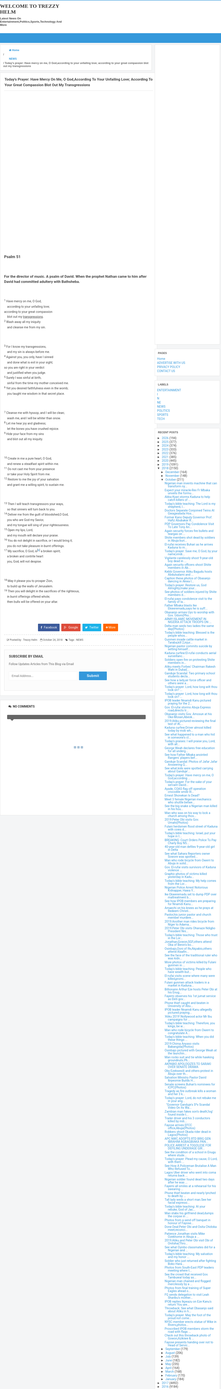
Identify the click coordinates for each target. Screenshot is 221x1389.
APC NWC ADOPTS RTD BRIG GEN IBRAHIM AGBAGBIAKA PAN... (188, 1140)
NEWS (79, 723)
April (168, 1367)
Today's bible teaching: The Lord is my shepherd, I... (190, 505)
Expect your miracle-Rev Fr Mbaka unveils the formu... (187, 491)
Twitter (92, 710)
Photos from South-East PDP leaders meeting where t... (189, 1269)
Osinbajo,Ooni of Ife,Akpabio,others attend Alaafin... (188, 950)
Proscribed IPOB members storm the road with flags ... (189, 1330)
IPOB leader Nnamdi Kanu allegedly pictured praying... (188, 1011)
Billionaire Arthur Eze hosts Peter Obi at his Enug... (191, 990)
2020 (165, 460)
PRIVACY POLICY (168, 367)
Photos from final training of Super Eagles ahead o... (188, 1289)
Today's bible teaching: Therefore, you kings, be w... (190, 1024)
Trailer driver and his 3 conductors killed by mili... (187, 1119)
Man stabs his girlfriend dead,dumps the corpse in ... (189, 1214)
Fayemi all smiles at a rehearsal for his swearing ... (190, 1187)
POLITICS (163, 410)
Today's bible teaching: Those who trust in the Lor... (191, 936)
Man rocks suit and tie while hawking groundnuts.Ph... (189, 1058)
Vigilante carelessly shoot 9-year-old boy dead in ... (189, 559)
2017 (165, 1382)
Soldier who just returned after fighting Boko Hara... (190, 1262)
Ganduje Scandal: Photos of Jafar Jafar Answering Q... (191, 763)
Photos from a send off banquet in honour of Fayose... (187, 1221)
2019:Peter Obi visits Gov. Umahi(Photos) (182, 821)
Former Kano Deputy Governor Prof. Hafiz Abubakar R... (188, 518)
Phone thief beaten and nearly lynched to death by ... (190, 1194)
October (171, 479)
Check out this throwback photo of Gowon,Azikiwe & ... (188, 1337)
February (171, 1375)
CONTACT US (166, 371)
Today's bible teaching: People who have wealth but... (188, 970)
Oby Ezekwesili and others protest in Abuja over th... (189, 1072)
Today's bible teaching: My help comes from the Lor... (190, 882)
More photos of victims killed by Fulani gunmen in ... (190, 963)
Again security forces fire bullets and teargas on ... (189, 532)
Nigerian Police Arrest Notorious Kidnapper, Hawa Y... (186, 889)
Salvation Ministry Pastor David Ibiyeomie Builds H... (185, 1079)
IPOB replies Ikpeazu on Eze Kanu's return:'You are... (188, 1303)
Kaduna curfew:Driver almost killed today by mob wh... (188, 729)
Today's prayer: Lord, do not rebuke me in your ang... (190, 1099)
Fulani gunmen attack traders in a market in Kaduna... (187, 984)
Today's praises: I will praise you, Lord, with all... (190, 742)
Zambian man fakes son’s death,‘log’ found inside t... (189, 1113)
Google (71, 710)
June (169, 1360)
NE (159, 402)
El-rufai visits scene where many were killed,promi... (190, 977)
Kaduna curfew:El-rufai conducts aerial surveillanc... (190, 654)
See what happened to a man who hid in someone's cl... (190, 736)
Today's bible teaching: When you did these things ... (189, 1038)
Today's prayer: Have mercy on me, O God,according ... (189, 776)
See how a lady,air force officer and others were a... (188, 681)
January (171, 1379)
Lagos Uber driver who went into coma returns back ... (190, 1174)
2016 (165, 1386)
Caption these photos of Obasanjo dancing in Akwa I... (187, 580)
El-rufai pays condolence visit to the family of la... (188, 600)
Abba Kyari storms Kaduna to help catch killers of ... (187, 498)
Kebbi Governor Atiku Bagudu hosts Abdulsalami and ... (188, 573)
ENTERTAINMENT (169, 390)
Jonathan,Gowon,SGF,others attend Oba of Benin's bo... (188, 943)
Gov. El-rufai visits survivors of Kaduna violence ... (190, 868)
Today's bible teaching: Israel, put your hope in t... (190, 834)
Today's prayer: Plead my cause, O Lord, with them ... (191, 1160)
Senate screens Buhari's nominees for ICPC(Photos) (190, 1085)
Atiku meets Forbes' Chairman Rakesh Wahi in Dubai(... (190, 668)
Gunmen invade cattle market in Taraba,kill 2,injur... (186, 641)
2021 (165, 456)
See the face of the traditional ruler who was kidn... (191, 957)
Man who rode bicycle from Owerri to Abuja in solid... (189, 862)
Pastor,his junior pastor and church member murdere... (188, 916)
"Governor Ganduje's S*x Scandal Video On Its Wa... (187, 1106)
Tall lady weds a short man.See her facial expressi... (188, 1201)
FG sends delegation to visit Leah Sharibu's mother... (187, 1296)
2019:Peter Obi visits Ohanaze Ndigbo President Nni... (190, 929)
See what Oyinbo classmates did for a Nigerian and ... (190, 1248)
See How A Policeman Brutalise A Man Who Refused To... (190, 1167)
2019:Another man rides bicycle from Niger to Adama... (189, 923)
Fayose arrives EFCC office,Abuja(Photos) (180, 1126)
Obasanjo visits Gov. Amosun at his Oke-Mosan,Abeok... (188, 715)
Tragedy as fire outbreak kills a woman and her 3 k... (190, 1092)
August (170, 1352)
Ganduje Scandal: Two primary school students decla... (190, 675)
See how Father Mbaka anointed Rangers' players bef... (186, 756)
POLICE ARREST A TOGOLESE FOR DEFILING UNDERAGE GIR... (188, 1147)
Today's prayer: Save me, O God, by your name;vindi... (191, 552)
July (168, 1356)
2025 (165, 441)
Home (161, 358)
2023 (165, 449)
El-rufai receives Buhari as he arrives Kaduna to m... (189, 546)
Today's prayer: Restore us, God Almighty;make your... (186, 586)
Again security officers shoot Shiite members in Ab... (188, 566)
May (168, 1364)
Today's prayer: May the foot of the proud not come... (188, 1316)
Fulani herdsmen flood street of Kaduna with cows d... (191, 828)
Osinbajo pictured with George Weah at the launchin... (191, 1052)
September (173, 1349)
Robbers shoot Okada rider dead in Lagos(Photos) (188, 1133)
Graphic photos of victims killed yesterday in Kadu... (186, 875)
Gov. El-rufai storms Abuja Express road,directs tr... (188, 708)
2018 (165, 468)
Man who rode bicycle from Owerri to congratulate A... (189, 1031)
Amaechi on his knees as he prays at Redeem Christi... (189, 909)
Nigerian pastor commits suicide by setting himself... (188, 647)
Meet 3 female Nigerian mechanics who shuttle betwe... (188, 800)
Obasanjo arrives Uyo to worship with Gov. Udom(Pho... (189, 613)
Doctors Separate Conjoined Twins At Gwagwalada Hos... (190, 512)
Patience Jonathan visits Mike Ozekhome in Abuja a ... (185, 1235)
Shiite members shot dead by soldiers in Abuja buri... (190, 539)
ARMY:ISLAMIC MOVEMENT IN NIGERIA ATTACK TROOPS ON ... (188, 620)
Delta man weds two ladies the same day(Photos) (189, 627)
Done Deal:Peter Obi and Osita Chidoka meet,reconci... (191, 1228)
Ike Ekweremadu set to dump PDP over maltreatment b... (191, 895)
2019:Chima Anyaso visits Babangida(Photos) (182, 1045)
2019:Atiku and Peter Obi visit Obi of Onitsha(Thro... (189, 1242)
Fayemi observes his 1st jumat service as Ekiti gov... (190, 997)
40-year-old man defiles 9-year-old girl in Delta (190, 848)
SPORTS (162, 414)
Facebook (49, 710)
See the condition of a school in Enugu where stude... (190, 1153)
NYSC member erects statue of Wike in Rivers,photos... (190, 1323)
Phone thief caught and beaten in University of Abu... (187, 1004)
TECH (161, 419)
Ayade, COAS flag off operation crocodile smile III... (185, 790)
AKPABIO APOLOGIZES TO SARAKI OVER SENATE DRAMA (188, 1065)
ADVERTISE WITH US (171, 363)
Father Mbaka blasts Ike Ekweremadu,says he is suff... (186, 607)
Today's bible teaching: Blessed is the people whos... (190, 634)
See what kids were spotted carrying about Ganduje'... (189, 770)
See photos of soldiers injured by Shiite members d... (191, 593)
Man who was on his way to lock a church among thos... (187, 814)
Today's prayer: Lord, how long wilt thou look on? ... (191, 688)
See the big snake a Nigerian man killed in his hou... (191, 807)
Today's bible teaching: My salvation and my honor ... (189, 1255)
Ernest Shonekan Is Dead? (182, 795)
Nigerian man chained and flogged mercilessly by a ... (188, 1282)
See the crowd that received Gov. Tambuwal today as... (186, 1275)
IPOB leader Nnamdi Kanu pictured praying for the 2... (188, 702)
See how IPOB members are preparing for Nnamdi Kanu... (190, 902)
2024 (165, 445)
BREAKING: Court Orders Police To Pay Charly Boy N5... (190, 841)
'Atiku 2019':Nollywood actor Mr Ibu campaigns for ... (188, 1018)
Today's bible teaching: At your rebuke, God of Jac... (185, 1208)
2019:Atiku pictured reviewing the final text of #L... (190, 722)
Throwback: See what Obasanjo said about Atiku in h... (189, 1309)
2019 (165, 464)
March (170, 1371)
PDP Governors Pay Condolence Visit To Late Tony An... (189, 525)
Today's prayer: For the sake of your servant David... (188, 783)
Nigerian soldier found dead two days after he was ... (190, 1180)
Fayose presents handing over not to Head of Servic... (189, 1343)
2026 (165, 438)
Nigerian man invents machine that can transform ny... (191, 485)
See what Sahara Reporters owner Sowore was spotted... (187, 855)
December (172, 472)
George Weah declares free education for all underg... (190, 749)
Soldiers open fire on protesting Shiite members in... (190, 661)
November (172, 475)
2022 (165, 453)
